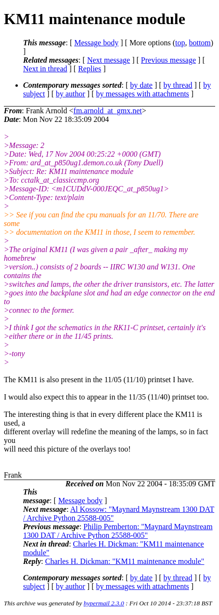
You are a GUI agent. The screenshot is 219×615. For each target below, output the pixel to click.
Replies (89, 69)
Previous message (168, 60)
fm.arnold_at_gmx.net (108, 111)
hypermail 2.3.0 (104, 603)
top (180, 43)
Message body (96, 43)
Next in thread (45, 69)
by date (141, 85)
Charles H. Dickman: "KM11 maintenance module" (125, 561)
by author (70, 94)
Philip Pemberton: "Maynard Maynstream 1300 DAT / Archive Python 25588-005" (118, 530)
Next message (108, 60)
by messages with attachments (142, 94)
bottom (199, 43)
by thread (178, 85)
